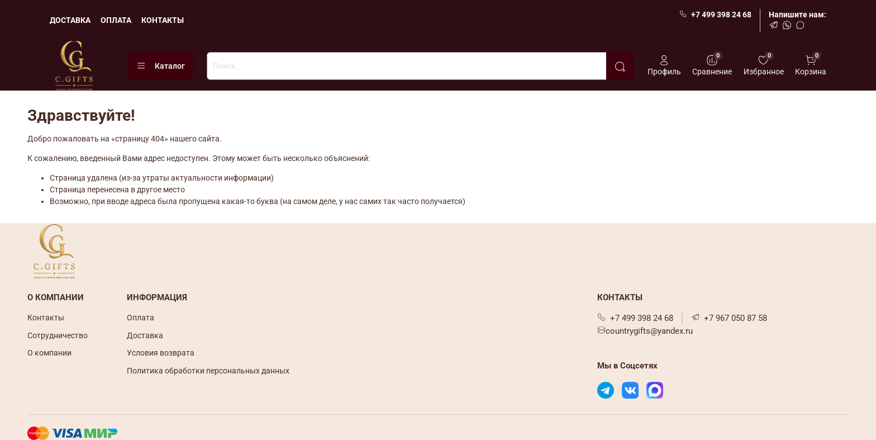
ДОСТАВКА (70, 20)
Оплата (140, 317)
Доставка (145, 335)
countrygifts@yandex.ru (645, 331)
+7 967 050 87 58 (729, 318)
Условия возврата (160, 352)
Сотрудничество (57, 335)
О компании (49, 352)
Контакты (45, 317)
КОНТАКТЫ (162, 20)
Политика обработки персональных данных (208, 370)
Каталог (160, 66)
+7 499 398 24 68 (715, 14)
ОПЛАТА (116, 20)
